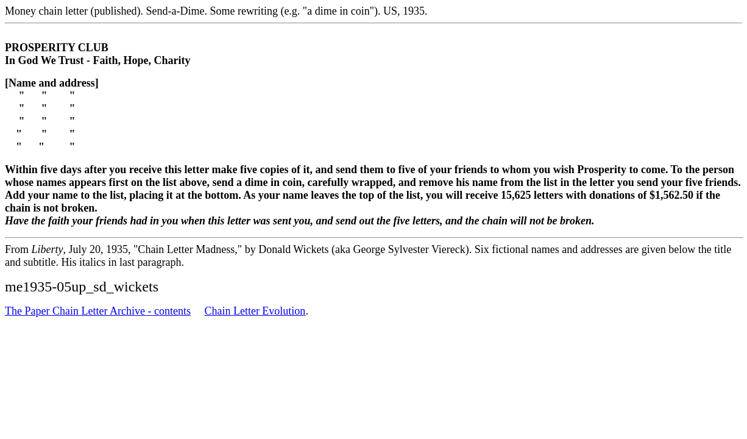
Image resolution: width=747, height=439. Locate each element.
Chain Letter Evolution (254, 311)
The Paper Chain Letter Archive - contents (98, 311)
